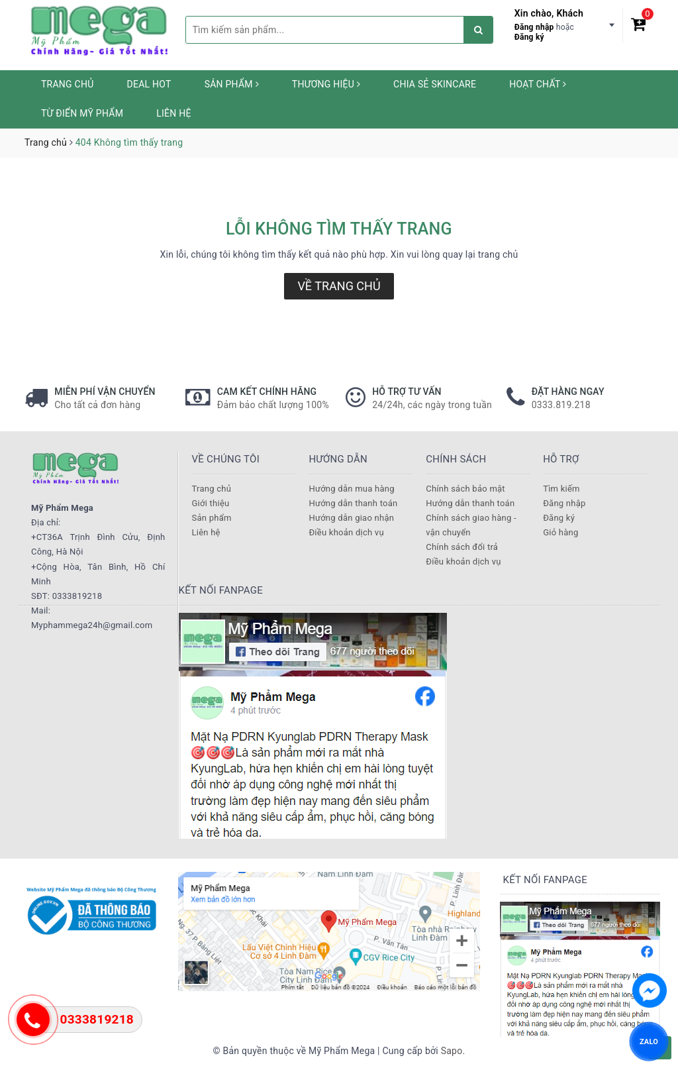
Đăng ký (529, 37)
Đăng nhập (534, 27)
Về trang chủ (338, 286)
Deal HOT (149, 84)
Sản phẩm (232, 84)
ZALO (649, 1041)
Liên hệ (173, 113)
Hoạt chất (537, 84)
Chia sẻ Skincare (434, 84)
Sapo (452, 1050)
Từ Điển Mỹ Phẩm (82, 113)
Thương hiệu (326, 84)
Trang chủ (67, 84)
